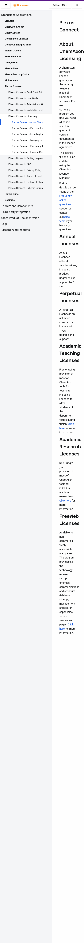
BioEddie (9, 20)
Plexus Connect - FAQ (19, 164)
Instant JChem (13, 50)
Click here (65, 500)
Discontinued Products (15, 230)
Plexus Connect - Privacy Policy (25, 170)
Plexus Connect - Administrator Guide (26, 104)
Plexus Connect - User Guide (23, 98)
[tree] (26, 122)
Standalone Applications (16, 15)
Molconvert (11, 80)
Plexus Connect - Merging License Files (28, 140)
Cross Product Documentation (20, 218)
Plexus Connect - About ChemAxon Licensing (28, 122)
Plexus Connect (13, 86)
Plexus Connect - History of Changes (26, 182)
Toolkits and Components (17, 206)
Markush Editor (13, 56)
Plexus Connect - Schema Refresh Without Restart (26, 188)
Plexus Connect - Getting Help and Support (26, 158)
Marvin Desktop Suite (17, 74)
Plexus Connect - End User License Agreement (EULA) (28, 128)
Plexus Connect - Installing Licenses (28, 134)
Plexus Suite (12, 194)
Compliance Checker (16, 38)
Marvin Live (11, 68)
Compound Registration (18, 44)
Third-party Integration (15, 212)
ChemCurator (12, 32)
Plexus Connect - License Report (28, 152)
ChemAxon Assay (14, 26)
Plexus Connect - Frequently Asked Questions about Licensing (28, 146)
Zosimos (10, 200)
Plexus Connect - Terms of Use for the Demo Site (26, 176)
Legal (4, 224)
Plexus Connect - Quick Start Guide (26, 92)
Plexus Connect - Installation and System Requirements (26, 110)
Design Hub (11, 62)
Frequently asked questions (65, 200)
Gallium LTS (60, 5)
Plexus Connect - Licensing (22, 116)
